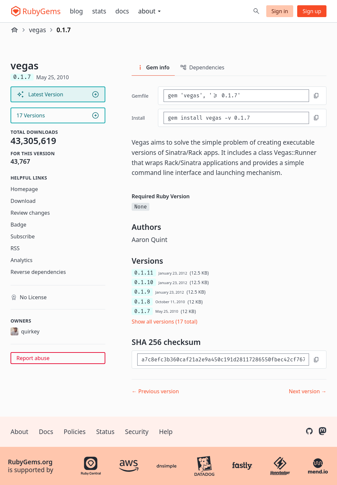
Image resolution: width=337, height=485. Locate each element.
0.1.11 (143, 272)
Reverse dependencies (38, 272)
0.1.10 (143, 282)
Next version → (307, 391)
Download (23, 201)
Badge (18, 224)
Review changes (30, 212)
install (138, 118)
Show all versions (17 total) (164, 321)
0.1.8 (142, 301)
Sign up (311, 11)
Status (105, 431)
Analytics (22, 260)
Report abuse (32, 358)
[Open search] (256, 11)
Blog (76, 11)
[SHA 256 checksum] (223, 359)
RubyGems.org (30, 462)
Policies (75, 431)
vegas (37, 30)
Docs (122, 11)
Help (165, 431)
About (19, 431)
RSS (15, 248)
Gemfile (140, 96)
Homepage (24, 189)
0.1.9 (142, 291)
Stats (99, 11)
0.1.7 (142, 311)
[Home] (14, 30)
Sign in (280, 11)
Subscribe (23, 236)
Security (136, 431)
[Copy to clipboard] (316, 95)
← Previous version (155, 391)
